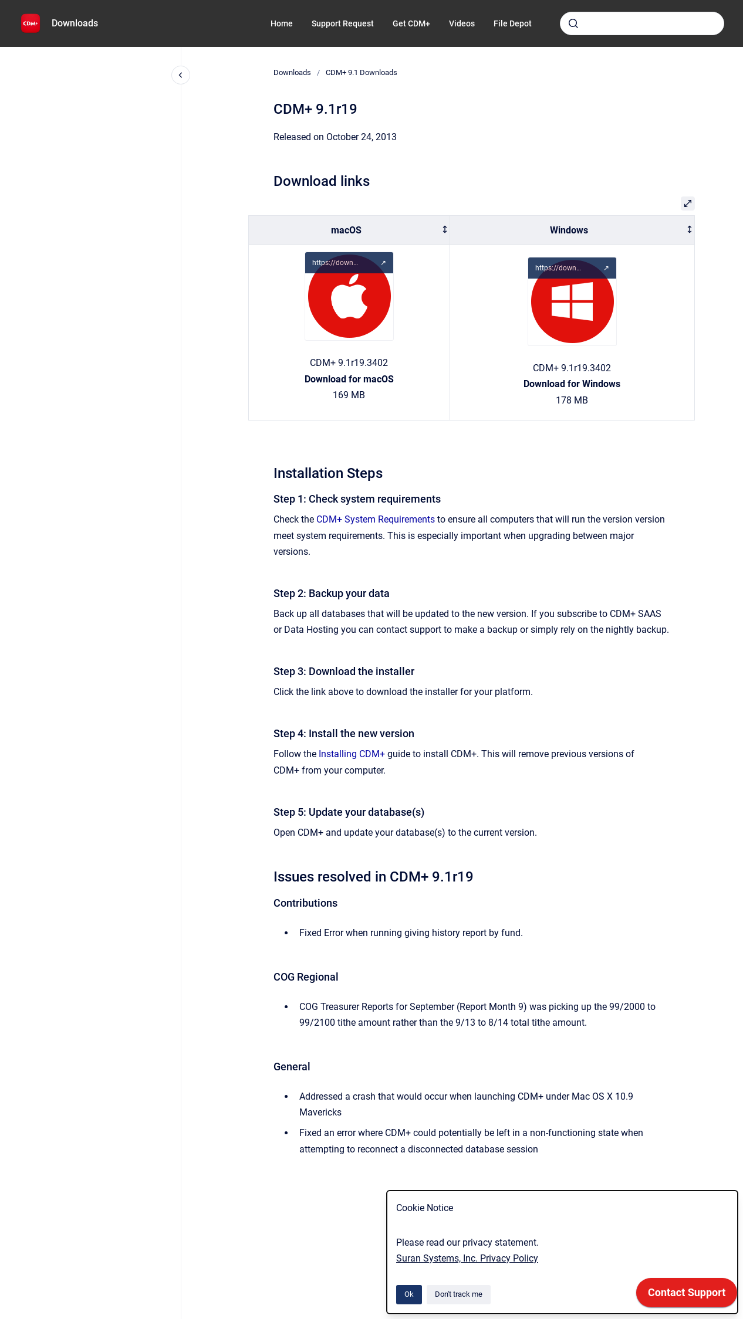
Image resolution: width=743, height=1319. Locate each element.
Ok (409, 1294)
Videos (462, 23)
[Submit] (573, 23)
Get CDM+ (411, 23)
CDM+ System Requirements (375, 519)
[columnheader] (349, 230)
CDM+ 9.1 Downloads (361, 72)
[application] (686, 1295)
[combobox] (642, 23)
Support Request (343, 23)
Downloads (75, 23)
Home (282, 23)
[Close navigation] (180, 75)
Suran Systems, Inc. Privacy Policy (467, 1258)
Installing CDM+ (352, 753)
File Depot (513, 23)
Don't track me (458, 1294)
